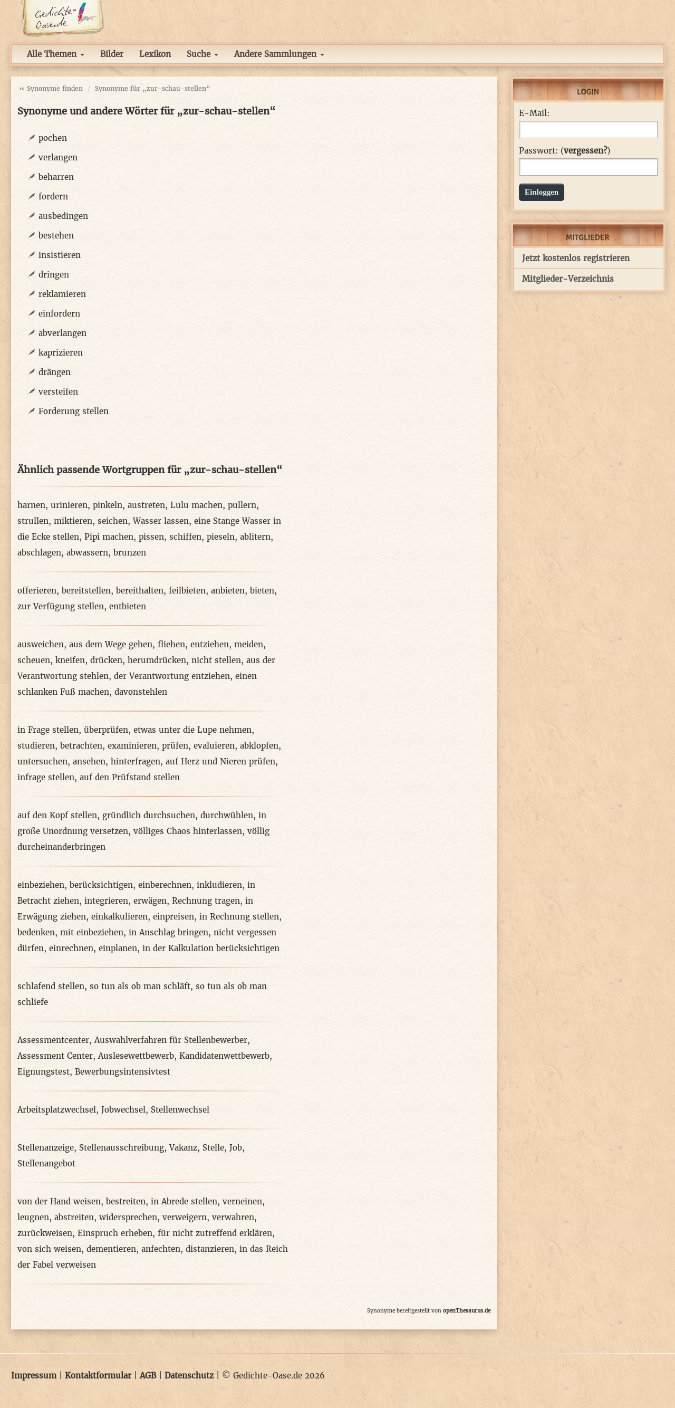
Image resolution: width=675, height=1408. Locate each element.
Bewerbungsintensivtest (122, 1072)
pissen (151, 537)
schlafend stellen (50, 986)
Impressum (33, 1376)
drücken (106, 660)
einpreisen (173, 917)
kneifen (70, 660)
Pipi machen (108, 537)
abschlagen (39, 553)
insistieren (59, 255)
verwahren (233, 1217)
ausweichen (40, 644)
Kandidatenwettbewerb (224, 1056)
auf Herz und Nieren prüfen (220, 761)
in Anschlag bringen (168, 932)
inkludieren (219, 885)
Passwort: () (564, 151)
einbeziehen (40, 885)
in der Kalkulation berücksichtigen (210, 948)
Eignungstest (43, 1072)
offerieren (36, 591)
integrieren (106, 901)
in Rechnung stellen (239, 917)
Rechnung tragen (206, 901)
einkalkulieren (119, 917)
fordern (53, 196)
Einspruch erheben (115, 1233)
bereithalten (139, 591)
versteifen (58, 392)
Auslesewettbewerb (136, 1056)
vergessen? (585, 151)
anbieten (228, 591)
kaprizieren (60, 353)
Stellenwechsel (180, 1110)
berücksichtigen (101, 885)
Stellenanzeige (45, 1148)
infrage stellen (45, 777)
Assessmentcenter (53, 1040)
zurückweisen (44, 1233)
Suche (202, 54)
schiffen (185, 537)
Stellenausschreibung (121, 1148)
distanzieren (210, 1249)
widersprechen (128, 1217)
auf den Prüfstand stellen (130, 777)
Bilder (111, 54)
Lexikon (155, 54)
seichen (113, 521)
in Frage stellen (48, 730)
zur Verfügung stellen (60, 606)
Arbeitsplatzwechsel (56, 1110)
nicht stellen (216, 660)
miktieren (73, 521)
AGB (148, 1376)
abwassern (87, 553)
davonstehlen (140, 692)
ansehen (89, 761)
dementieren (111, 1249)
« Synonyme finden (51, 88)
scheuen (33, 660)
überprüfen (106, 730)
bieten (262, 591)
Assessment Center (55, 1056)
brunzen (129, 553)
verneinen (242, 1201)
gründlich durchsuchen (148, 815)
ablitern (255, 537)
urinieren (69, 505)
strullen (33, 521)
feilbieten (187, 591)
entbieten (127, 606)
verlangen (58, 157)
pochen (52, 138)
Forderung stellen (73, 411)
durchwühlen (226, 815)
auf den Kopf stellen (57, 815)
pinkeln (107, 505)
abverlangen (62, 333)
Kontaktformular (98, 1376)
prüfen (175, 746)
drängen (54, 372)
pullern (242, 505)
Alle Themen (55, 54)
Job (235, 1148)
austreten (146, 505)
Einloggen (541, 192)
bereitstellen (86, 591)
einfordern (59, 314)
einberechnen (164, 885)
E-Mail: (534, 113)
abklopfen (259, 746)
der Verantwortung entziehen (172, 676)
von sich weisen (49, 1249)
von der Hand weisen (59, 1201)
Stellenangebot (46, 1163)
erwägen (150, 901)
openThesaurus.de (466, 1310)
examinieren (132, 746)
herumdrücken (157, 660)
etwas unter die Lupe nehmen (192, 730)
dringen (53, 275)
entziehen (209, 644)
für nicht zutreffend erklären (215, 1233)
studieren (36, 746)
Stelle (213, 1148)
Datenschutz (189, 1376)
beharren (56, 177)
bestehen (56, 236)
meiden (248, 644)
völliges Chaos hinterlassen (187, 831)
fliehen (171, 644)
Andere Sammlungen (279, 54)
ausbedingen (63, 216)
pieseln (221, 537)
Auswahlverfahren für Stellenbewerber (170, 1040)
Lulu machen (196, 505)
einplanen (118, 948)
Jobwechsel (123, 1110)
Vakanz (183, 1148)
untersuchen (42, 761)
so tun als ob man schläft (140, 986)
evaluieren (214, 746)
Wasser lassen (161, 521)
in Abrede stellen (184, 1201)
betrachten (81, 746)
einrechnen (71, 948)
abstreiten (74, 1217)
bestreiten (126, 1201)
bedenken (36, 932)
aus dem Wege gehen (110, 644)
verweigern (184, 1217)
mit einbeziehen (91, 932)
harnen (31, 505)
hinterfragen (135, 761)
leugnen (33, 1217)
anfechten (160, 1249)
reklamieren (62, 294)
